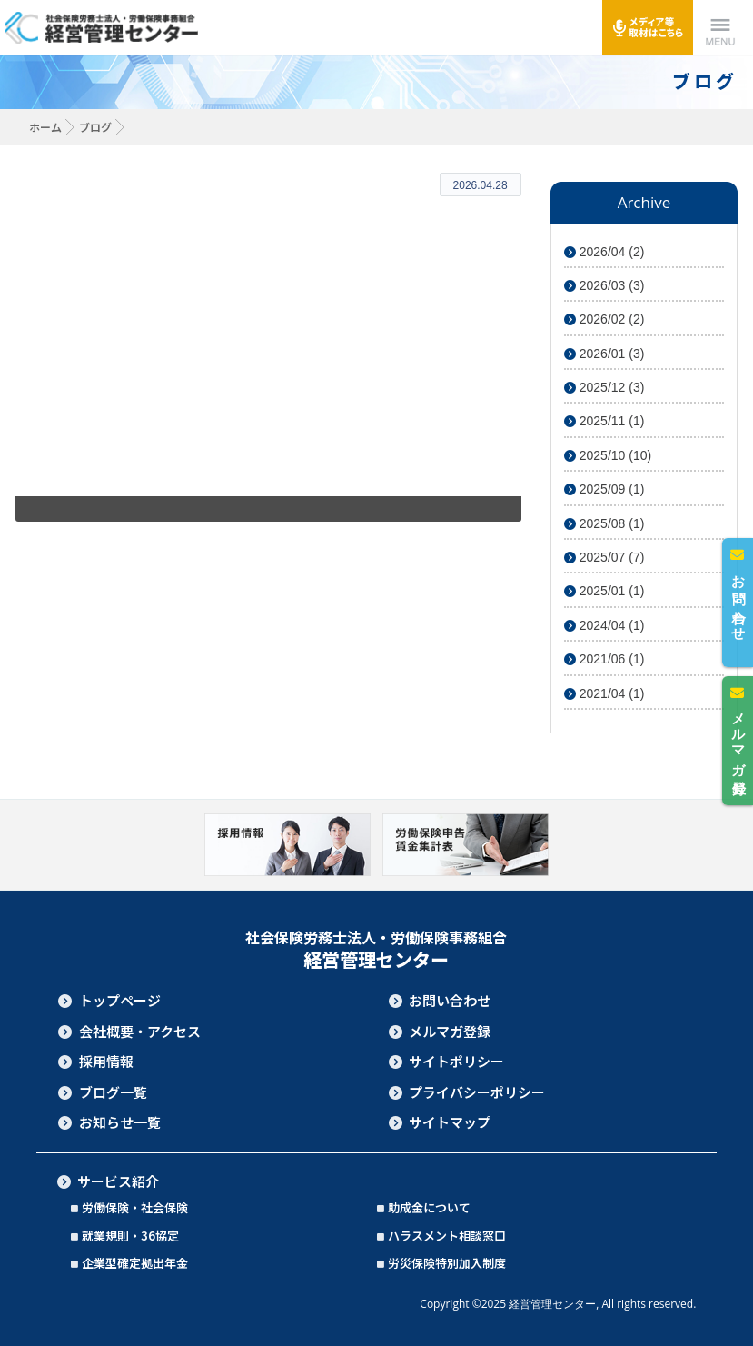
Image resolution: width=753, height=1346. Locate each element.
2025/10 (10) (607, 455)
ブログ (95, 127)
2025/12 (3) (604, 387)
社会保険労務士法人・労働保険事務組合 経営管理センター (104, 27)
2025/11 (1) (604, 421)
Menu (720, 27)
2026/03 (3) (604, 285)
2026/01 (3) (604, 353)
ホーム (45, 127)
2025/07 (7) (604, 557)
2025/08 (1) (604, 523)
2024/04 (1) (604, 625)
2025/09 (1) (604, 489)
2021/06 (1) (604, 659)
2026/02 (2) (604, 319)
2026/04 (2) (604, 251)
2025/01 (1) (604, 590)
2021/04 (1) (604, 693)
